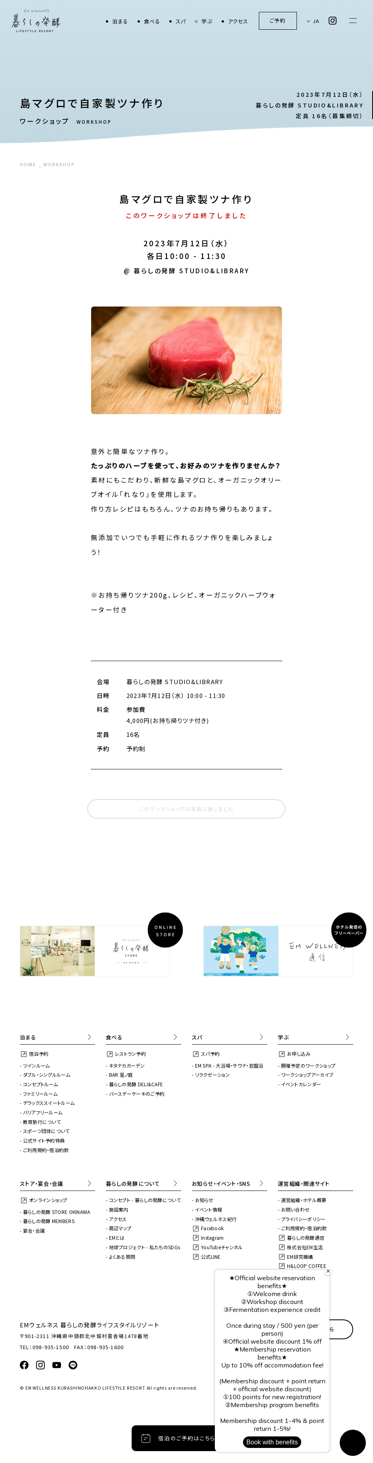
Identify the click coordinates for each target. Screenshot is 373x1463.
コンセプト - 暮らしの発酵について (145, 1199)
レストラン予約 (130, 1053)
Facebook (212, 1228)
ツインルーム (36, 1065)
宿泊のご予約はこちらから (192, 1438)
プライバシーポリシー (303, 1219)
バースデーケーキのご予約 (137, 1093)
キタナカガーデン (127, 1065)
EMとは (117, 1237)
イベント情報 (208, 1209)
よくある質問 (122, 1256)
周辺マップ (120, 1228)
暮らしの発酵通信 (305, 1237)
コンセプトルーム (40, 1084)
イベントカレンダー (301, 1084)
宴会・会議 (34, 1230)
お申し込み (299, 1053)
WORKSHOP (59, 164)
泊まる (120, 21)
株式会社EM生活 (305, 1247)
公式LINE (211, 1256)
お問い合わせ (295, 1209)
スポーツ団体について (46, 1130)
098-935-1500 (51, 1347)
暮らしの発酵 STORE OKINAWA (56, 1211)
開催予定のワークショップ (308, 1065)
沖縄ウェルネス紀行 (216, 1219)
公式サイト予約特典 (44, 1140)
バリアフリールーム (43, 1112)
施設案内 (118, 1209)
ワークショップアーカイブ (307, 1074)
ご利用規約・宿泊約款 (46, 1150)
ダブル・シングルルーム (46, 1074)
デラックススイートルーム (49, 1102)
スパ (181, 21)
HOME (28, 164)
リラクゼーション (212, 1074)
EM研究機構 (300, 1256)
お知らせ (204, 1199)
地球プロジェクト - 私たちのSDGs (144, 1247)
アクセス (238, 21)
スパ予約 (210, 1053)
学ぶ (206, 21)
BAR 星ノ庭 (121, 1074)
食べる (152, 21)
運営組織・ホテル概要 (304, 1199)
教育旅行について (42, 1121)
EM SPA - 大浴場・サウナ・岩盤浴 (229, 1065)
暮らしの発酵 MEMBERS (49, 1221)
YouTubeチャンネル (222, 1247)
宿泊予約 (38, 1053)
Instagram (212, 1237)
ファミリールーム (40, 1093)
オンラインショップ (48, 1199)
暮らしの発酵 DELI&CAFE (136, 1084)
